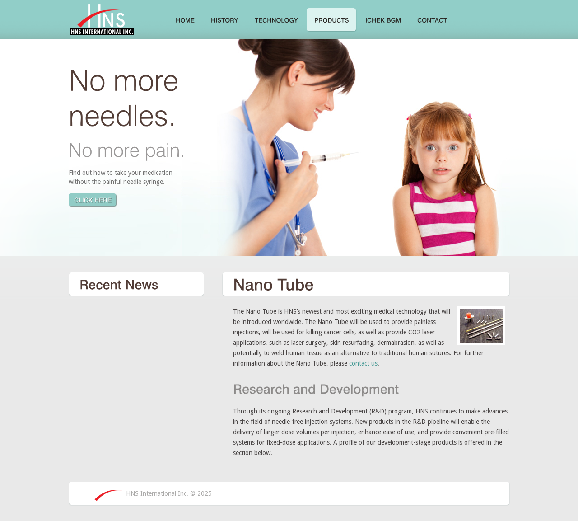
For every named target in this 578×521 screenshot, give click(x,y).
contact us (363, 363)
